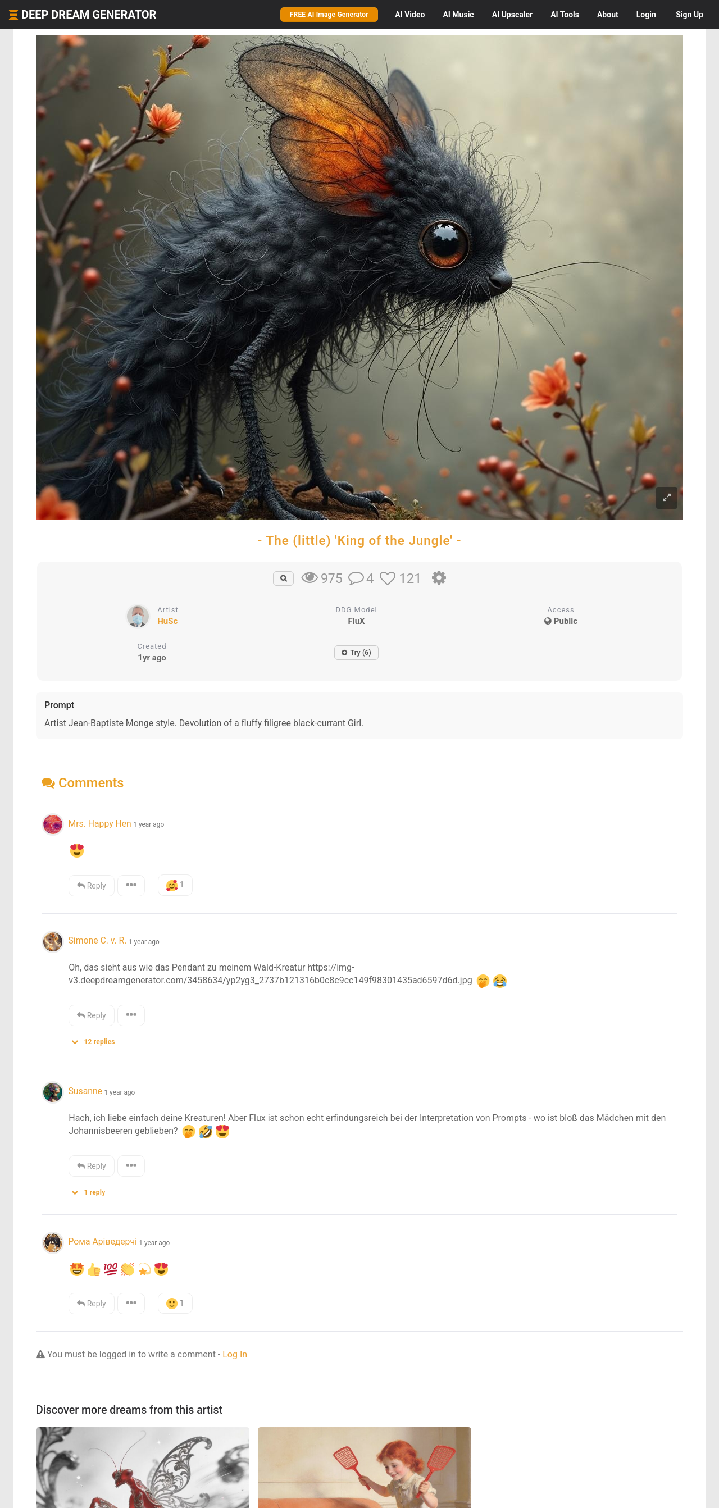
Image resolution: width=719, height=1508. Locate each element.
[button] (97, 1039)
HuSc (167, 621)
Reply (91, 885)
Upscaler (512, 14)
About (607, 14)
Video (410, 14)
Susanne (85, 1091)
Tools (564, 14)
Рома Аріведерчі (102, 1241)
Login (646, 14)
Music (458, 14)
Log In (234, 1354)
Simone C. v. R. (97, 940)
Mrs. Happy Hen (99, 823)
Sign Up (689, 14)
